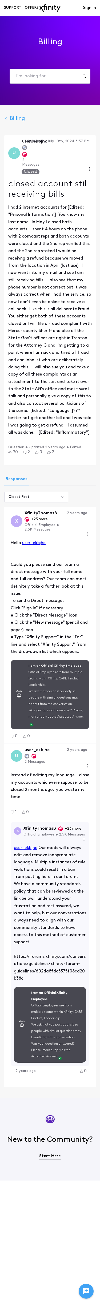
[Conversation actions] (89, 170)
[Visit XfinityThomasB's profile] (16, 521)
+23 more (39, 519)
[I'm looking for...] (84, 76)
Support (12, 8)
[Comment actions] (87, 534)
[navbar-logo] (50, 8)
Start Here (50, 1156)
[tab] (16, 479)
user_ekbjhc (34, 543)
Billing (14, 118)
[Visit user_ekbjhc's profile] (14, 153)
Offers (32, 8)
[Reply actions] (84, 839)
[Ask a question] (86, 1291)
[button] (13, 452)
